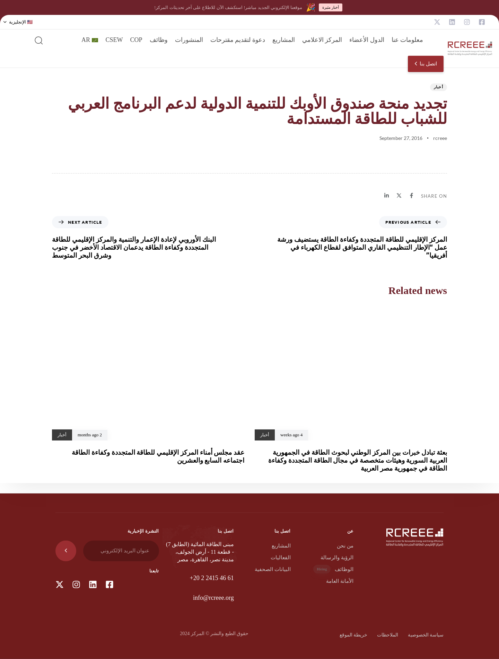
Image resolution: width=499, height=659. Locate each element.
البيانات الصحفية (273, 569)
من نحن (345, 546)
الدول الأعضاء (366, 39)
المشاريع (283, 39)
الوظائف (333, 569)
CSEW (114, 39)
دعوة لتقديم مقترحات (237, 39)
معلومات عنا (407, 39)
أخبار (439, 86)
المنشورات (189, 39)
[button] (18, 22)
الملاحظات (387, 635)
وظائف (159, 39)
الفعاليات (281, 557)
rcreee (440, 138)
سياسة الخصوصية (426, 635)
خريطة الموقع (354, 635)
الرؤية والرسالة (337, 557)
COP (136, 39)
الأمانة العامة (339, 581)
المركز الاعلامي (322, 39)
